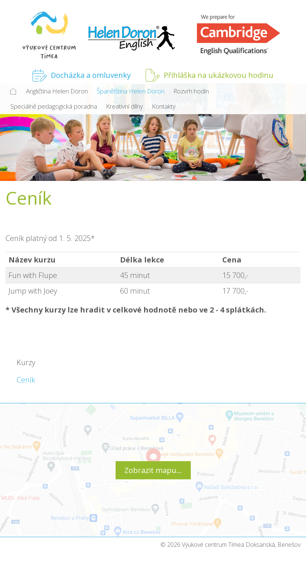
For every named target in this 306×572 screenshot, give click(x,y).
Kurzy (26, 362)
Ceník (26, 380)
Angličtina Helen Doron (57, 91)
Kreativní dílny (124, 106)
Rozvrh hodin (191, 91)
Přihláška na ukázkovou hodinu (209, 75)
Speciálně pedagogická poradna (53, 106)
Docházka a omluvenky (82, 75)
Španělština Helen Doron (130, 91)
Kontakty (164, 106)
